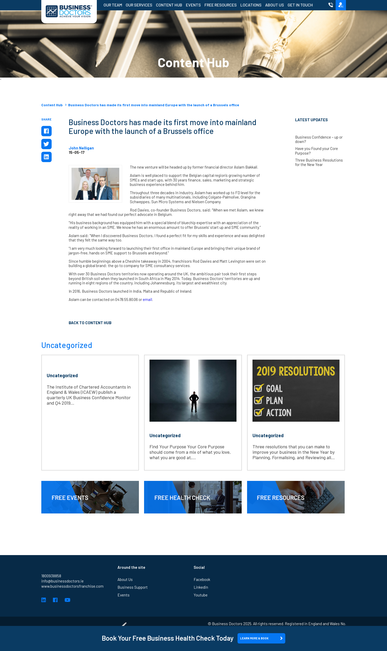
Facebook (202, 579)
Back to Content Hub (90, 322)
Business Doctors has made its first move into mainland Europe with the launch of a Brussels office (153, 105)
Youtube (201, 595)
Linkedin (201, 587)
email (147, 299)
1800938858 (51, 575)
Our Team (113, 4)
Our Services (139, 4)
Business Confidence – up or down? (319, 139)
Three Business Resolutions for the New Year (319, 162)
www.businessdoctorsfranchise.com (72, 586)
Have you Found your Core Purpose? (316, 150)
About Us (274, 4)
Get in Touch (300, 4)
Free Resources (220, 4)
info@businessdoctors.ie (62, 581)
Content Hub (169, 4)
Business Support (132, 587)
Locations (251, 4)
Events (193, 4)
